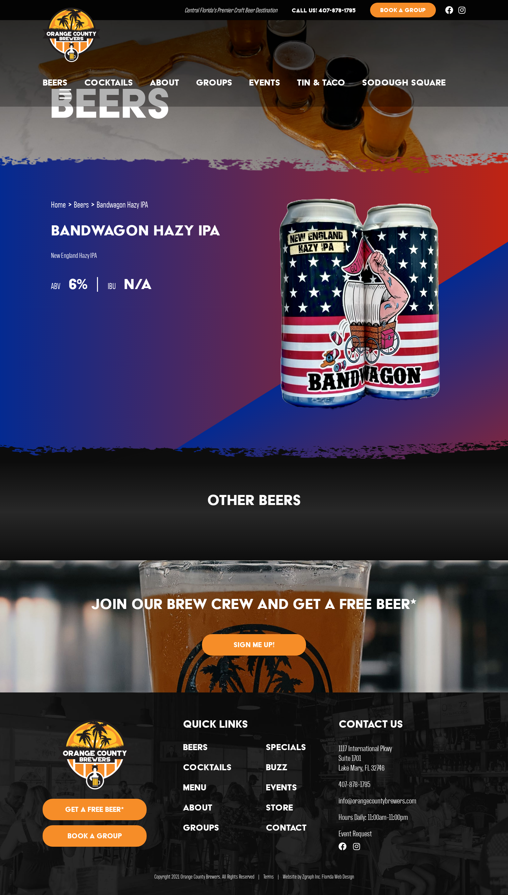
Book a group (403, 10)
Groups (214, 83)
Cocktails (108, 83)
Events (264, 83)
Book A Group (94, 837)
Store (279, 808)
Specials (286, 748)
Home (58, 204)
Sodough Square (404, 83)
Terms (268, 876)
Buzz (277, 768)
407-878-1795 (354, 784)
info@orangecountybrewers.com (377, 800)
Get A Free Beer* (94, 810)
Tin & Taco (321, 83)
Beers (55, 83)
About (164, 83)
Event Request (355, 833)
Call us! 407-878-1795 (324, 11)
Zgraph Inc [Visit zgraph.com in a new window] (311, 876)
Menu (194, 788)
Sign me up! (254, 645)
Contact (286, 829)
